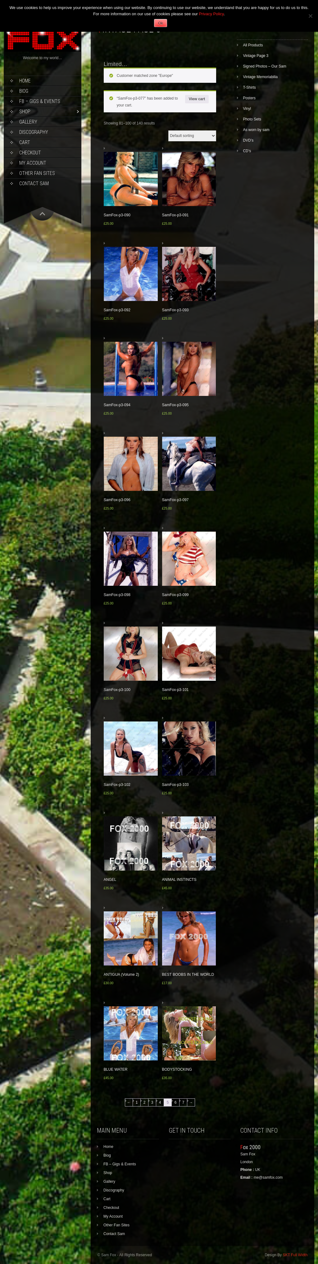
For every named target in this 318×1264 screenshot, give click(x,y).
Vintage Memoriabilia (260, 77)
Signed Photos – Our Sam (264, 66)
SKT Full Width (295, 1255)
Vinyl (247, 108)
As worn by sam (256, 130)
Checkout (30, 153)
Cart (24, 142)
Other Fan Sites (37, 173)
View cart (197, 99)
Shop (24, 112)
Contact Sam (34, 183)
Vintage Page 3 (255, 56)
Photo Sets (252, 119)
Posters (249, 98)
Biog (23, 91)
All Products (253, 45)
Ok (160, 23)
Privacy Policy (211, 14)
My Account (32, 163)
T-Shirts (249, 87)
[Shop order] (192, 135)
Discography (33, 132)
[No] (310, 16)
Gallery (28, 122)
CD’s (247, 151)
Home (25, 81)
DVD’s (248, 140)
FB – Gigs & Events (39, 101)
